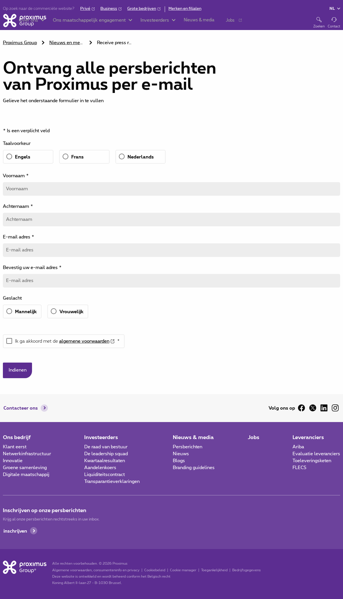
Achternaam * (18, 206)
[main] (171, 206)
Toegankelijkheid (214, 570)
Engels (22, 156)
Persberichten (187, 447)
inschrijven (15, 530)
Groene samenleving (25, 467)
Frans (77, 156)
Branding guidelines (194, 467)
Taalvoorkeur (17, 143)
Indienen (18, 370)
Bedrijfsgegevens (246, 570)
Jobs (253, 437)
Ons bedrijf (17, 437)
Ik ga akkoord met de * (67, 341)
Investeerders (101, 437)
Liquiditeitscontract (104, 474)
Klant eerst (15, 447)
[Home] (24, 22)
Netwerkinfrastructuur (27, 453)
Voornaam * (16, 175)
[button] (63, 23)
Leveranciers (308, 437)
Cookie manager (183, 570)
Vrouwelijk (71, 311)
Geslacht (12, 298)
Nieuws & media (193, 437)
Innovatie (13, 460)
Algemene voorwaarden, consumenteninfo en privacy (95, 570)
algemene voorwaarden (84, 341)
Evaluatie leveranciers (316, 453)
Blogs (179, 460)
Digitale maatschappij (26, 474)
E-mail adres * (18, 237)
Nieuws (181, 453)
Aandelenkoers (100, 467)
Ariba (298, 447)
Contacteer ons (20, 408)
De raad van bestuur (106, 447)
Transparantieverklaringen (112, 481)
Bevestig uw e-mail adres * (32, 267)
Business (108, 9)
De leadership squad (106, 453)
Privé (85, 9)
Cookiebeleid (154, 570)
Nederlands (141, 156)
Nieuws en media (67, 42)
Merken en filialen (184, 9)
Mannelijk (26, 311)
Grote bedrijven (141, 9)
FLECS (299, 467)
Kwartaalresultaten (104, 460)
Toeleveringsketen (312, 460)
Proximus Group (20, 42)
